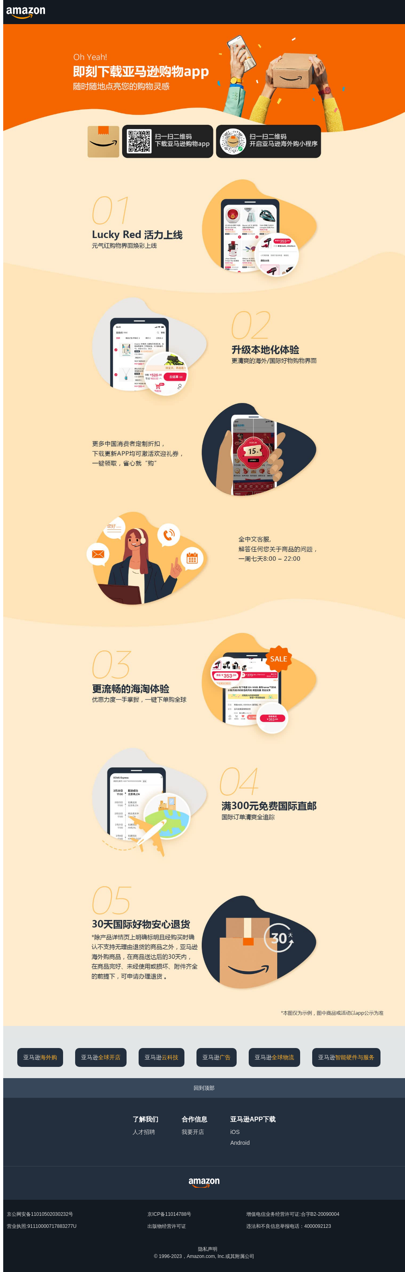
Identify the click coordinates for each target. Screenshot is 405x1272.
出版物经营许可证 (166, 1226)
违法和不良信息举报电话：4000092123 (288, 1226)
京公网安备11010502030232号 (40, 1214)
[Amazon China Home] (204, 1183)
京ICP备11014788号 (169, 1214)
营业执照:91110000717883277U (41, 1226)
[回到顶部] (204, 1088)
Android (240, 1143)
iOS (234, 1132)
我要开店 (193, 1132)
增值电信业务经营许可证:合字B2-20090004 (292, 1214)
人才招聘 (144, 1132)
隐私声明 (207, 1249)
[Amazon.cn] (26, 12)
